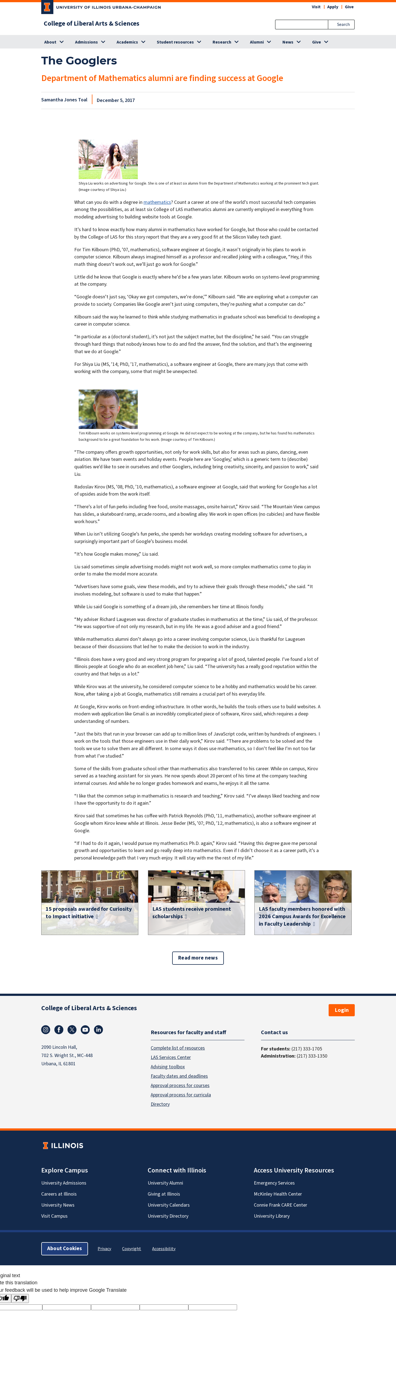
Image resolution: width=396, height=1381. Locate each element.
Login (342, 1010)
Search (343, 24)
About (50, 42)
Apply (332, 7)
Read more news (198, 958)
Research (222, 42)
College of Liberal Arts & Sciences (91, 24)
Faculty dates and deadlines (179, 1076)
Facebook (59, 1030)
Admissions (86, 42)
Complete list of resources (178, 1048)
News (287, 42)
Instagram (46, 1030)
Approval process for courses (180, 1085)
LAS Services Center (171, 1057)
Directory (160, 1104)
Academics (127, 42)
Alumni (257, 42)
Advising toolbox (168, 1066)
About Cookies (64, 1248)
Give (349, 7)
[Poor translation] (20, 1298)
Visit (316, 7)
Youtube (85, 1030)
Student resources (175, 42)
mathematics (157, 202)
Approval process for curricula (181, 1094)
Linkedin (98, 1030)
